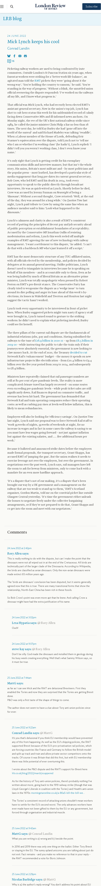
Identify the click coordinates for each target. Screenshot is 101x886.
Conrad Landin (18, 48)
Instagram (38, 796)
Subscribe (89, 6)
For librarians (63, 830)
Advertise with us (12, 835)
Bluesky (15, 796)
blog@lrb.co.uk (24, 762)
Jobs (5, 844)
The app (63, 825)
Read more (18, 549)
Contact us (62, 820)
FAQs (60, 839)
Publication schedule (13, 830)
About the (10, 820)
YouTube (61, 796)
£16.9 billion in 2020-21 (49, 340)
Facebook (85, 796)
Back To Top (93, 865)
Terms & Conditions (13, 876)
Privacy (30, 876)
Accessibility (63, 835)
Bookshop (8, 839)
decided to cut (78, 352)
